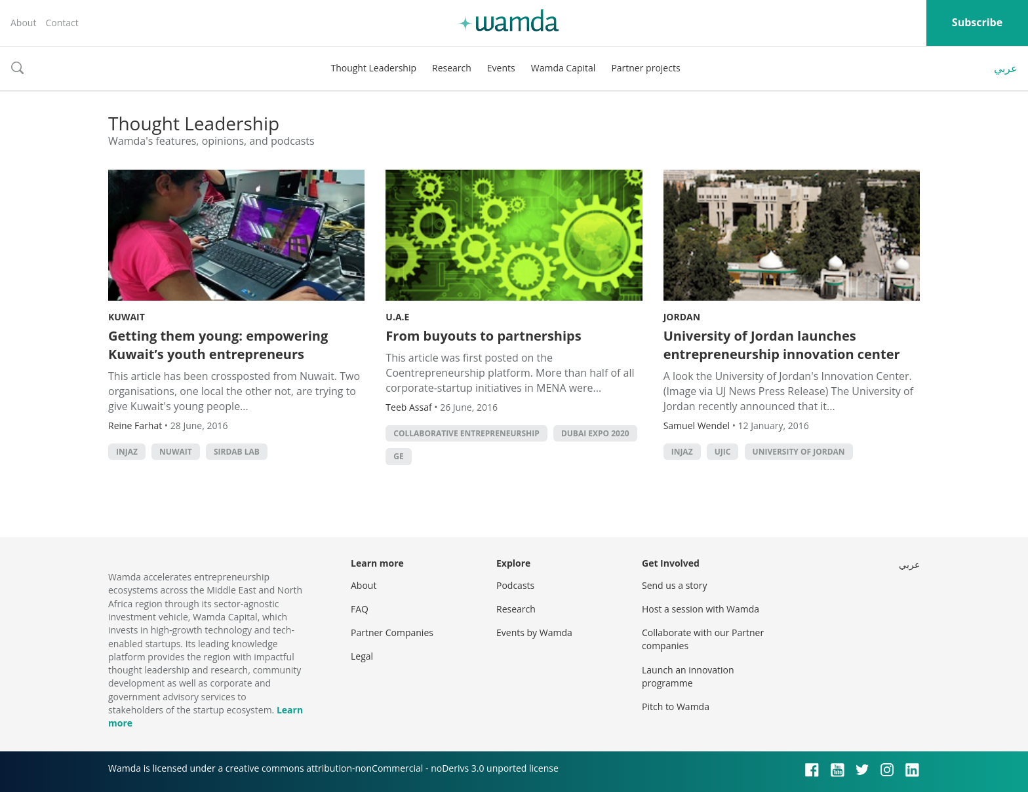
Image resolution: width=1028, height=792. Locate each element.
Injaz (127, 451)
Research (451, 68)
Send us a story (674, 585)
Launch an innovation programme (688, 676)
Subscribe (977, 22)
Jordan (681, 317)
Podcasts (515, 585)
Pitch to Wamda (675, 706)
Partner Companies (392, 632)
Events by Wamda (534, 632)
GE (398, 456)
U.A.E (397, 317)
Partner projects (645, 68)
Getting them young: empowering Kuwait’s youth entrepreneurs (218, 345)
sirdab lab (237, 451)
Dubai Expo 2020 (595, 433)
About (23, 22)
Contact (61, 22)
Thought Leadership (373, 68)
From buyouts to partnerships (483, 336)
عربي (1006, 68)
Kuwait (126, 317)
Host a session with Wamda (700, 609)
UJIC (723, 451)
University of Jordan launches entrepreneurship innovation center (781, 345)
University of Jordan (799, 451)
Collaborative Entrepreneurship (466, 433)
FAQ (359, 609)
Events (501, 68)
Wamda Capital (563, 68)
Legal (362, 656)
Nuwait (175, 451)
